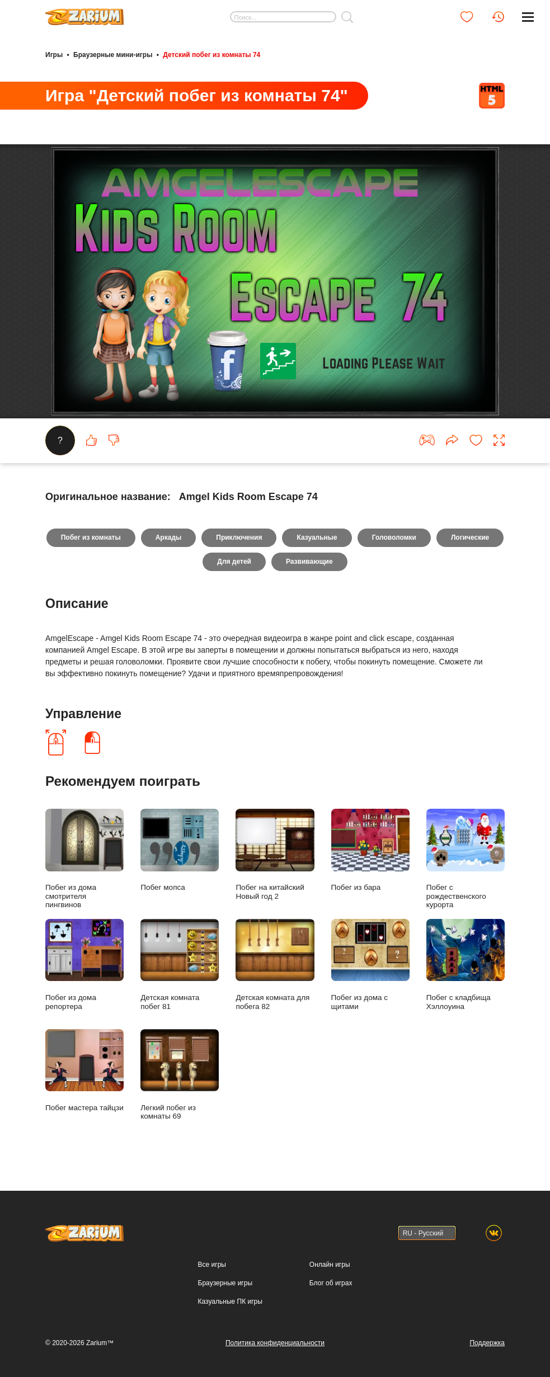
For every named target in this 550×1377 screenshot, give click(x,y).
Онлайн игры (329, 1264)
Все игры (212, 1264)
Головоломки (394, 537)
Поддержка (487, 1343)
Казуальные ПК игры (230, 1301)
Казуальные (317, 537)
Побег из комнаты (91, 537)
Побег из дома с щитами (370, 964)
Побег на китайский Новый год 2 (275, 854)
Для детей (234, 561)
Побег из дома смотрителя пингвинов (84, 859)
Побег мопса (179, 850)
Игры (54, 55)
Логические (470, 537)
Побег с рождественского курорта (465, 859)
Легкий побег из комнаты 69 (179, 1074)
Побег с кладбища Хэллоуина (465, 964)
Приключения (239, 537)
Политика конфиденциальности (275, 1343)
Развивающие (309, 561)
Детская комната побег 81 (179, 964)
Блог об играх (330, 1283)
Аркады (169, 537)
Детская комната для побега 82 (275, 964)
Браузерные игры (225, 1283)
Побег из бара (370, 850)
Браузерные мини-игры (112, 55)
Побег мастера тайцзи (84, 1070)
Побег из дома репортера (84, 964)
